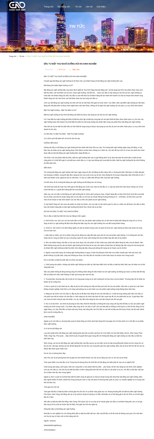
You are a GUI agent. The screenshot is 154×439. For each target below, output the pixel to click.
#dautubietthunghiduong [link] (52, 425)
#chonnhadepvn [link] (49, 430)
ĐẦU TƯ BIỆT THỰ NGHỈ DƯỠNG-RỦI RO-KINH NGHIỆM (70, 64)
